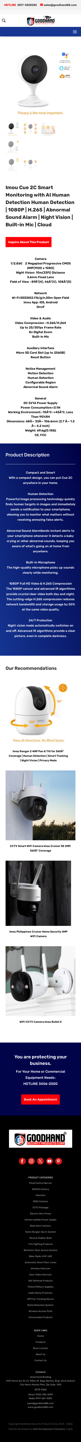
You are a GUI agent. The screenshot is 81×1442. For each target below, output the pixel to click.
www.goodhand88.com (40, 1407)
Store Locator (40, 1348)
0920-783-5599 (44, 1394)
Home (40, 1336)
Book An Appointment (40, 1099)
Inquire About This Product (28, 242)
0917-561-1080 (44, 1398)
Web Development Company (49, 1429)
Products (41, 1342)
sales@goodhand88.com (40, 1403)
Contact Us (40, 1360)
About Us (40, 1354)
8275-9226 (41, 1389)
